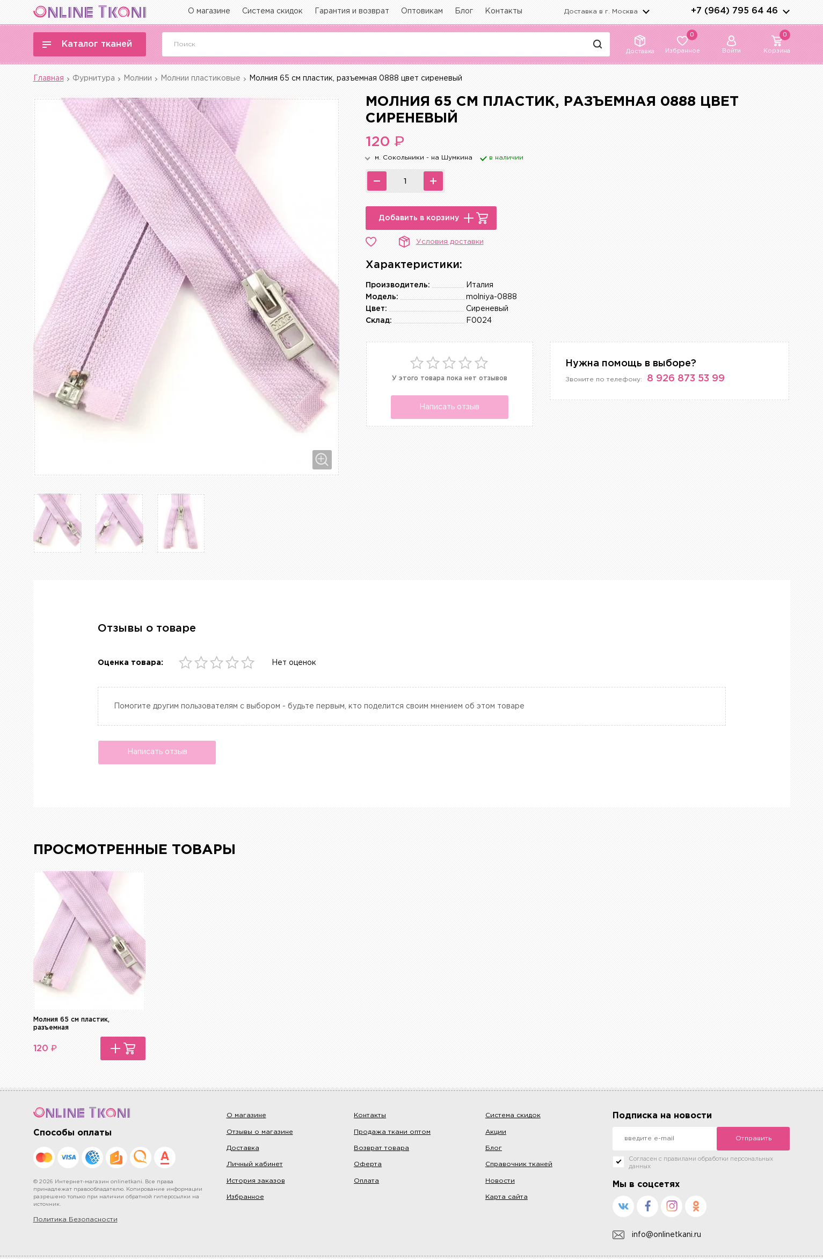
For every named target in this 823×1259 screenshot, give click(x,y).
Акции (495, 1133)
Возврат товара (381, 1149)
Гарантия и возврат (352, 11)
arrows (786, 11)
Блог (464, 11)
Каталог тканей (87, 44)
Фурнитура (93, 78)
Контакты (503, 11)
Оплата (366, 1182)
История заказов (256, 1182)
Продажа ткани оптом (392, 1133)
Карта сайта (506, 1198)
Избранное (245, 1198)
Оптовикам (422, 11)
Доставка (243, 1149)
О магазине (209, 11)
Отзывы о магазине (260, 1133)
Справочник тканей (518, 1166)
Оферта (368, 1166)
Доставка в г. (601, 12)
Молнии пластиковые (201, 78)
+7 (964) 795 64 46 (734, 11)
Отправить (753, 1140)
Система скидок (272, 11)
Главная (48, 78)
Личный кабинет (255, 1166)
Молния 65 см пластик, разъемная (71, 1024)
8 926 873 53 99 (686, 378)
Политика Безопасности (75, 1221)
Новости (500, 1182)
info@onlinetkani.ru (657, 1236)
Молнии (137, 78)
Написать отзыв (449, 407)
